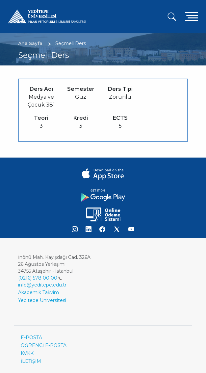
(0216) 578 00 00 (40, 278)
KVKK (27, 353)
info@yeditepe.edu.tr (42, 285)
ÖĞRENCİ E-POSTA (43, 345)
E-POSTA (31, 337)
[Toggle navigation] (191, 16)
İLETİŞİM (31, 361)
